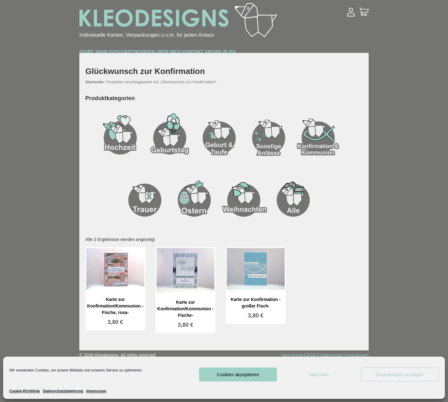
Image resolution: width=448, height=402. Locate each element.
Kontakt (278, 53)
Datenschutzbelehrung (63, 391)
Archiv (316, 53)
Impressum (96, 391)
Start (94, 53)
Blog (348, 53)
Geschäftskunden (176, 53)
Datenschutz (332, 355)
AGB (311, 355)
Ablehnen (319, 374)
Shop (125, 53)
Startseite (94, 82)
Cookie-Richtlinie (24, 391)
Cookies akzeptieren (238, 374)
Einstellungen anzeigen (400, 374)
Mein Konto (292, 355)
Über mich (235, 53)
